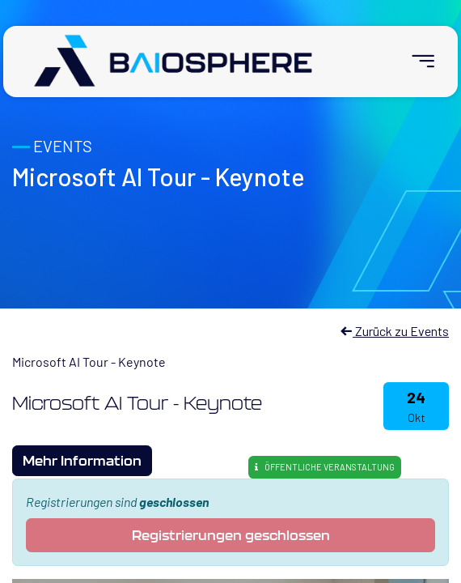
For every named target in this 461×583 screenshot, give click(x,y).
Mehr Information (82, 460)
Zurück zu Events (394, 330)
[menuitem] (416, 61)
